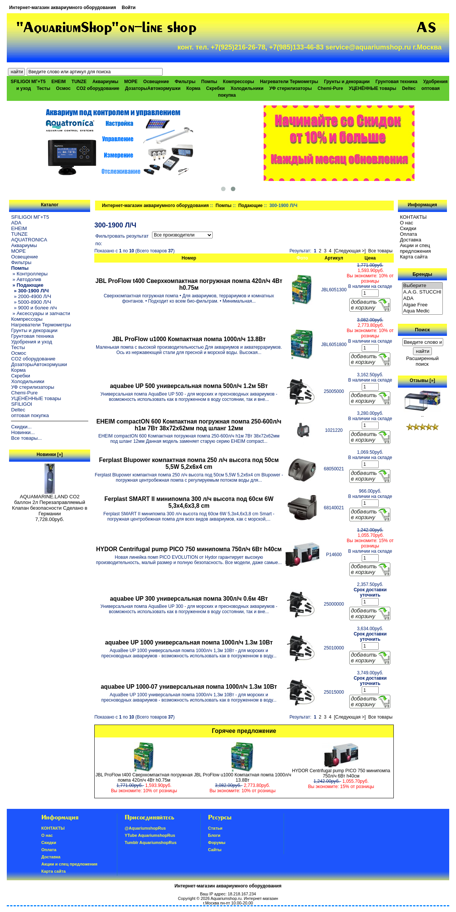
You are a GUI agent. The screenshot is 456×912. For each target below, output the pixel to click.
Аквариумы (105, 81)
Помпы (224, 205)
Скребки (215, 88)
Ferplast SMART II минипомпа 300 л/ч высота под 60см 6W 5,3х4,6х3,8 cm (188, 502)
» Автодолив (26, 279)
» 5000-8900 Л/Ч (31, 302)
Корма (193, 88)
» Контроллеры (29, 274)
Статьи (215, 828)
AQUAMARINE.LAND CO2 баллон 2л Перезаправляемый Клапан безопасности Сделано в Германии (50, 502)
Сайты (215, 849)
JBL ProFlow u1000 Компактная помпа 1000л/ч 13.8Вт (189, 339)
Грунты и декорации (347, 81)
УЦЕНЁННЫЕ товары (372, 88)
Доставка (410, 240)
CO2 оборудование (97, 88)
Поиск (422, 329)
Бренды (422, 274)
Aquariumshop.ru (225, 898)
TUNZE (79, 81)
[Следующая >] (349, 251)
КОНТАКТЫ (413, 217)
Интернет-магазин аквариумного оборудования (62, 7)
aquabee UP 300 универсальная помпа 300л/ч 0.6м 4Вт (189, 598)
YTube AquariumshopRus (150, 835)
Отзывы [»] (422, 380)
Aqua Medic (422, 311)
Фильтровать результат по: (122, 239)
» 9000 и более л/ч (34, 308)
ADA (16, 223)
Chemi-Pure (330, 88)
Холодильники (247, 88)
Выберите (422, 286)
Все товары (380, 251)
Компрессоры (238, 81)
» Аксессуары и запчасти (40, 313)
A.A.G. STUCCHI (422, 292)
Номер (188, 258)
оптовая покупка (30, 415)
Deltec (409, 88)
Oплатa (408, 234)
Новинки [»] (50, 454)
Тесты (43, 88)
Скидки (408, 228)
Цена (370, 258)
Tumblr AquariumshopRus (151, 842)
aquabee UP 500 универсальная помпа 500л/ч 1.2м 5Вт (189, 386)
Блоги (214, 835)
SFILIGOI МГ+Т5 (28, 81)
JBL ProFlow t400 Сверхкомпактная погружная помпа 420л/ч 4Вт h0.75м (189, 284)
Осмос (63, 88)
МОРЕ (130, 81)
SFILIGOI (21, 404)
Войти (129, 7)
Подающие (250, 205)
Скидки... (21, 427)
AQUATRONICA (29, 240)
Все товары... (26, 438)
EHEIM (58, 81)
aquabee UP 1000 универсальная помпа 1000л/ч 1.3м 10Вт (189, 642)
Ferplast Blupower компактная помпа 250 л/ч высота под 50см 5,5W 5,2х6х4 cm (189, 463)
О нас (406, 223)
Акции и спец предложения (415, 248)
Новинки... (23, 432)
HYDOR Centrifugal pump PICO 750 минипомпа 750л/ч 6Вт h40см (189, 549)
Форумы (217, 842)
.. (422, 413)
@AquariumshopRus (145, 828)
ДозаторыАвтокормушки (153, 88)
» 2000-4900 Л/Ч (31, 296)
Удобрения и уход (31, 342)
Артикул (334, 258)
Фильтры (185, 81)
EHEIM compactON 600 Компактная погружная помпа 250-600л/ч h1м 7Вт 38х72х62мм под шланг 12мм (188, 424)
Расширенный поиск (422, 361)
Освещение (156, 81)
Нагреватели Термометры (289, 81)
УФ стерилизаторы (290, 88)
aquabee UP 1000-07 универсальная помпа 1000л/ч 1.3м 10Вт (189, 686)
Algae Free (422, 305)
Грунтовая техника (397, 81)
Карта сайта (413, 257)
